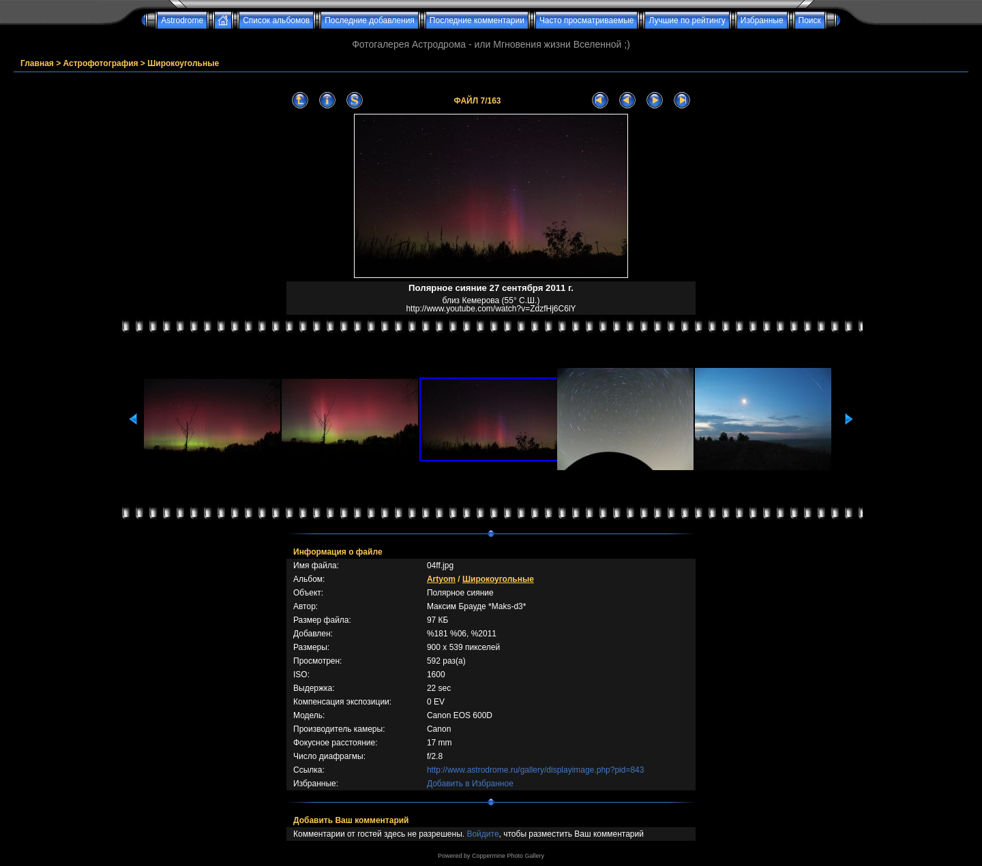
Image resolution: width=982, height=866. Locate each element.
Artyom (441, 579)
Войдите (482, 834)
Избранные (762, 20)
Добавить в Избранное (470, 783)
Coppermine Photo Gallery (508, 855)
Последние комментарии (477, 20)
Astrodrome (182, 20)
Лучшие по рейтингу (687, 20)
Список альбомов (276, 20)
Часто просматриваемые (586, 20)
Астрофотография (100, 63)
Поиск (810, 20)
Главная (37, 63)
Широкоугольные (183, 63)
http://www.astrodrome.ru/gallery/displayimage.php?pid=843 (535, 770)
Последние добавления (370, 20)
